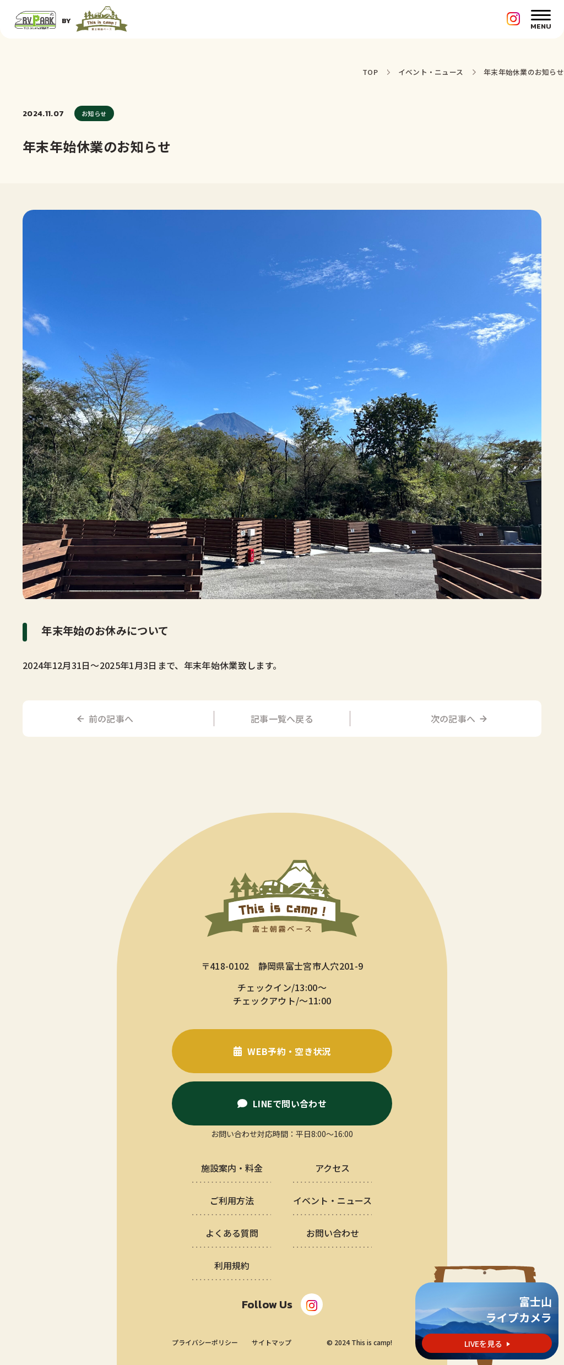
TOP (370, 72)
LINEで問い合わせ (290, 1103)
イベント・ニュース (430, 72)
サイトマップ (271, 1342)
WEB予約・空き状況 (288, 1051)
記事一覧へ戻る (282, 718)
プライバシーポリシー (205, 1342)
